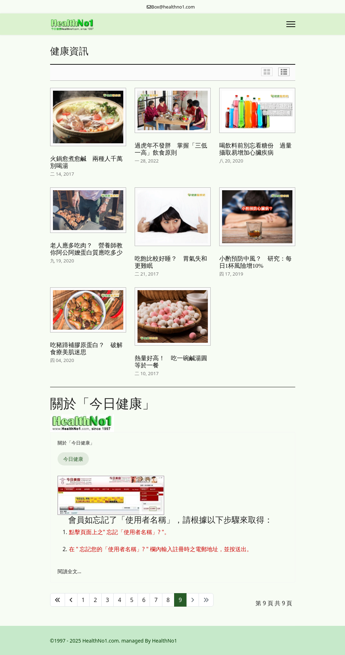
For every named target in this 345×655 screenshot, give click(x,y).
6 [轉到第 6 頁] (143, 600)
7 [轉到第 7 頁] (155, 600)
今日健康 (73, 459)
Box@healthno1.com (173, 7)
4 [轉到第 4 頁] (119, 600)
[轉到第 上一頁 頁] (71, 600)
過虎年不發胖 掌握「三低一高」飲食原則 (171, 149)
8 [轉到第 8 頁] (168, 600)
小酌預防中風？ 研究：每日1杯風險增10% (255, 262)
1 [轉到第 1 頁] (83, 600)
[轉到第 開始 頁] (57, 600)
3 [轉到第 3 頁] (107, 600)
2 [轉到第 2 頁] (95, 600)
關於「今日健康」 (76, 443)
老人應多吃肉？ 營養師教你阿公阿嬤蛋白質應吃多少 (86, 249)
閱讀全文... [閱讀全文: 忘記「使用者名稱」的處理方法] (69, 571)
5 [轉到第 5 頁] (131, 600)
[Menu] (290, 24)
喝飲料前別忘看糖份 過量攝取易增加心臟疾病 (255, 149)
